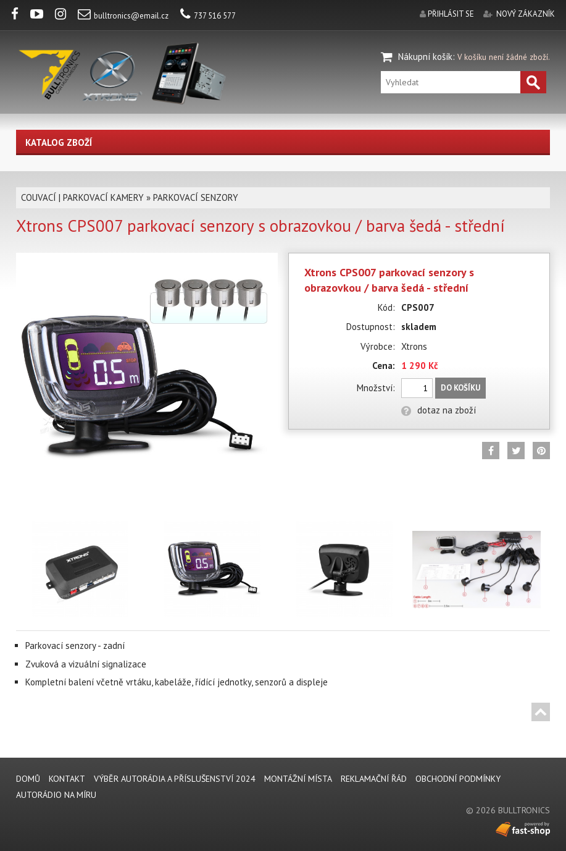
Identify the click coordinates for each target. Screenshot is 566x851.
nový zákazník (525, 14)
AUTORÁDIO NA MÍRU (56, 794)
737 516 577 (208, 16)
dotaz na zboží (438, 410)
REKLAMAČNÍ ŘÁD (374, 778)
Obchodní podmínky (458, 778)
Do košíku (460, 388)
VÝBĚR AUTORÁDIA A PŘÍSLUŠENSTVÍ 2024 (175, 778)
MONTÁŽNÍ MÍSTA (298, 778)
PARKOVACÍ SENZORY (195, 197)
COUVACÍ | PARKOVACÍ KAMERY (82, 197)
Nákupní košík (425, 56)
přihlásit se (451, 14)
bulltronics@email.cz (123, 16)
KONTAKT (67, 778)
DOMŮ (28, 778)
